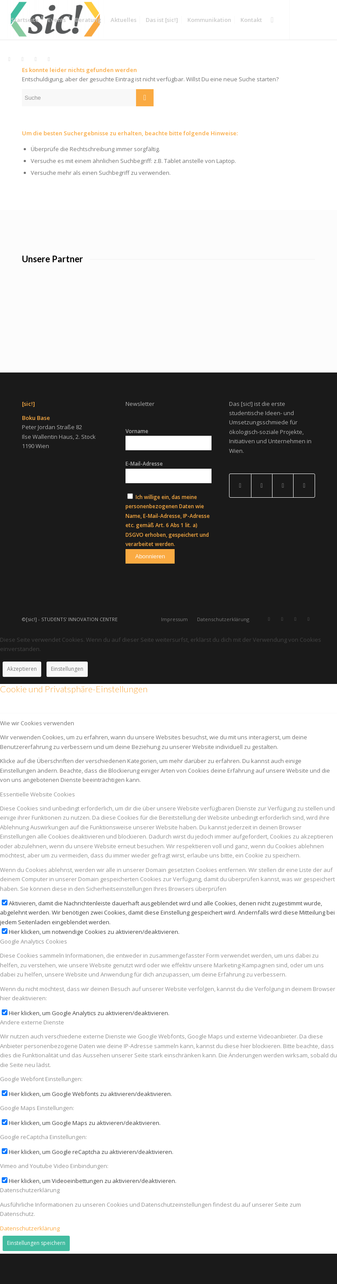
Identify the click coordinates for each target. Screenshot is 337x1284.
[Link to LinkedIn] (261, 515)
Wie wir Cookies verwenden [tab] (37, 753)
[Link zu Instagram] (9, 58)
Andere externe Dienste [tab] (32, 1052)
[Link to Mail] (282, 515)
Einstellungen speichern (36, 1273)
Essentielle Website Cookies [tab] (37, 824)
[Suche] (272, 20)
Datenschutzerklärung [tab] (30, 1220)
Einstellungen (67, 699)
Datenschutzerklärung (30, 1258)
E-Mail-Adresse (144, 494)
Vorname (136, 461)
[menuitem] (25, 20)
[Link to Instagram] (304, 515)
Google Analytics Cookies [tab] (33, 972)
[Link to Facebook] (240, 515)
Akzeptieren (22, 699)
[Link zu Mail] (48, 58)
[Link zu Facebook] (35, 58)
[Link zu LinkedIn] (22, 58)
